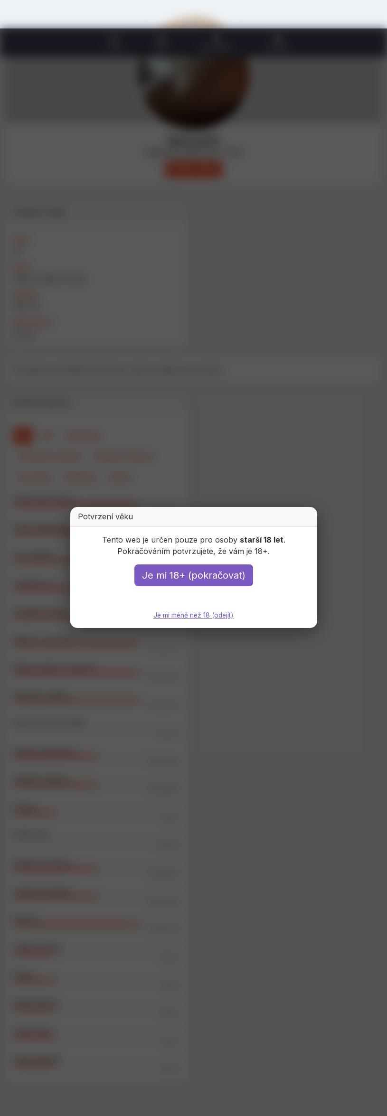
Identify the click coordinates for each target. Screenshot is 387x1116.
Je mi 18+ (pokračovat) (193, 575)
